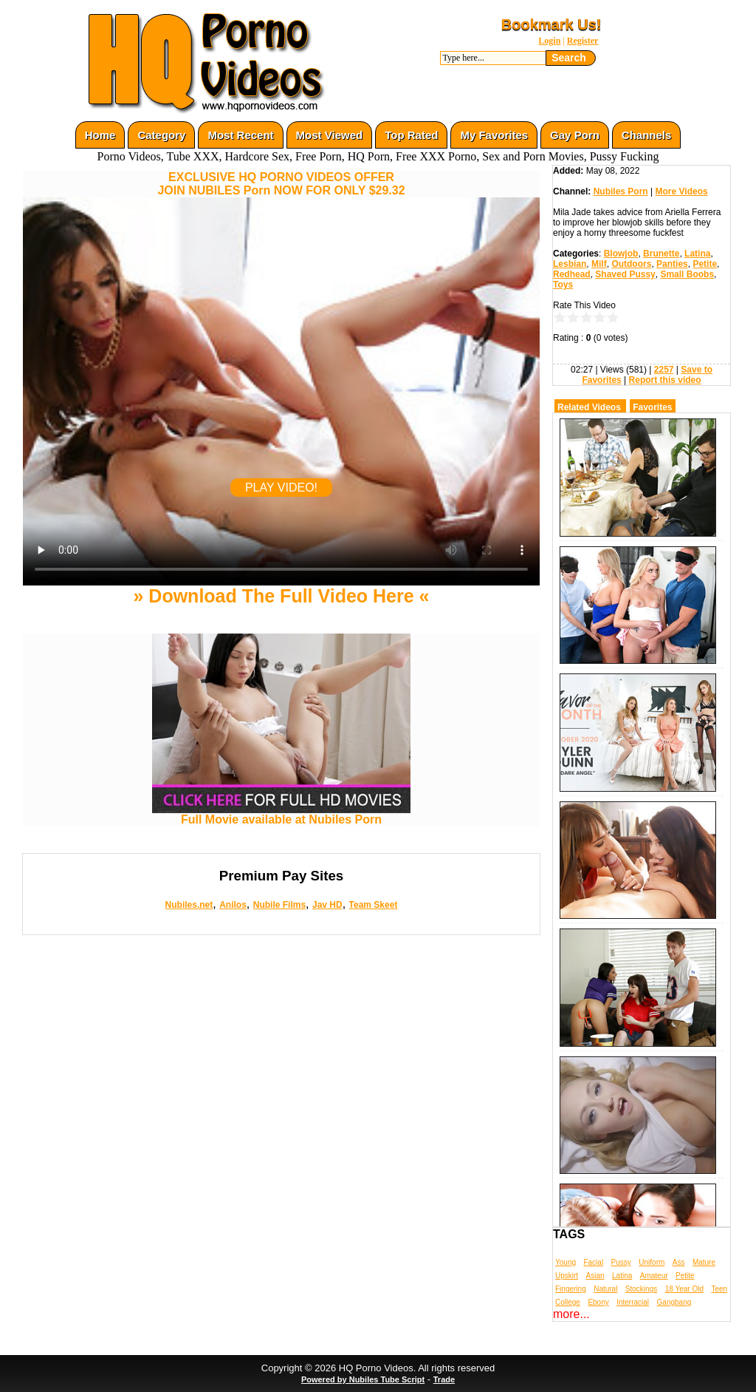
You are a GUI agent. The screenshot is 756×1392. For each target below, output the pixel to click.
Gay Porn (574, 135)
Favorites (652, 407)
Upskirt (566, 1276)
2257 (664, 369)
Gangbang (674, 1302)
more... (571, 1314)
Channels (647, 135)
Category (161, 135)
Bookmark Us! (551, 24)
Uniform (651, 1262)
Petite (705, 264)
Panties (672, 264)
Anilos (233, 905)
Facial (593, 1262)
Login (549, 40)
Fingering (570, 1289)
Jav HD (327, 905)
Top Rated (411, 135)
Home (100, 135)
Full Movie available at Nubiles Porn (281, 814)
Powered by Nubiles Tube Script (363, 1379)
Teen (719, 1289)
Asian (595, 1276)
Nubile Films (279, 905)
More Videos (682, 191)
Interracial (632, 1302)
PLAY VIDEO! (281, 487)
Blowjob (621, 253)
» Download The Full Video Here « (281, 595)
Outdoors (631, 264)
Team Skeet (373, 905)
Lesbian (569, 264)
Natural (605, 1289)
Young (565, 1262)
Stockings (641, 1289)
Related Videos (589, 407)
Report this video (665, 380)
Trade (444, 1379)
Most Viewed (329, 135)
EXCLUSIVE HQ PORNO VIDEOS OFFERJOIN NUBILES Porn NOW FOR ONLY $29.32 (281, 184)
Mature (704, 1262)
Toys (563, 284)
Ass (679, 1262)
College (567, 1302)
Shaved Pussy (625, 274)
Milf (599, 264)
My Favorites (494, 135)
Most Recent (240, 135)
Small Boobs (687, 274)
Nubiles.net (189, 905)
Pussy (621, 1262)
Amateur (654, 1276)
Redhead (572, 274)
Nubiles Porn (621, 191)
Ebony (598, 1302)
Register (583, 40)
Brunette (661, 253)
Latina (697, 253)
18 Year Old (684, 1289)
